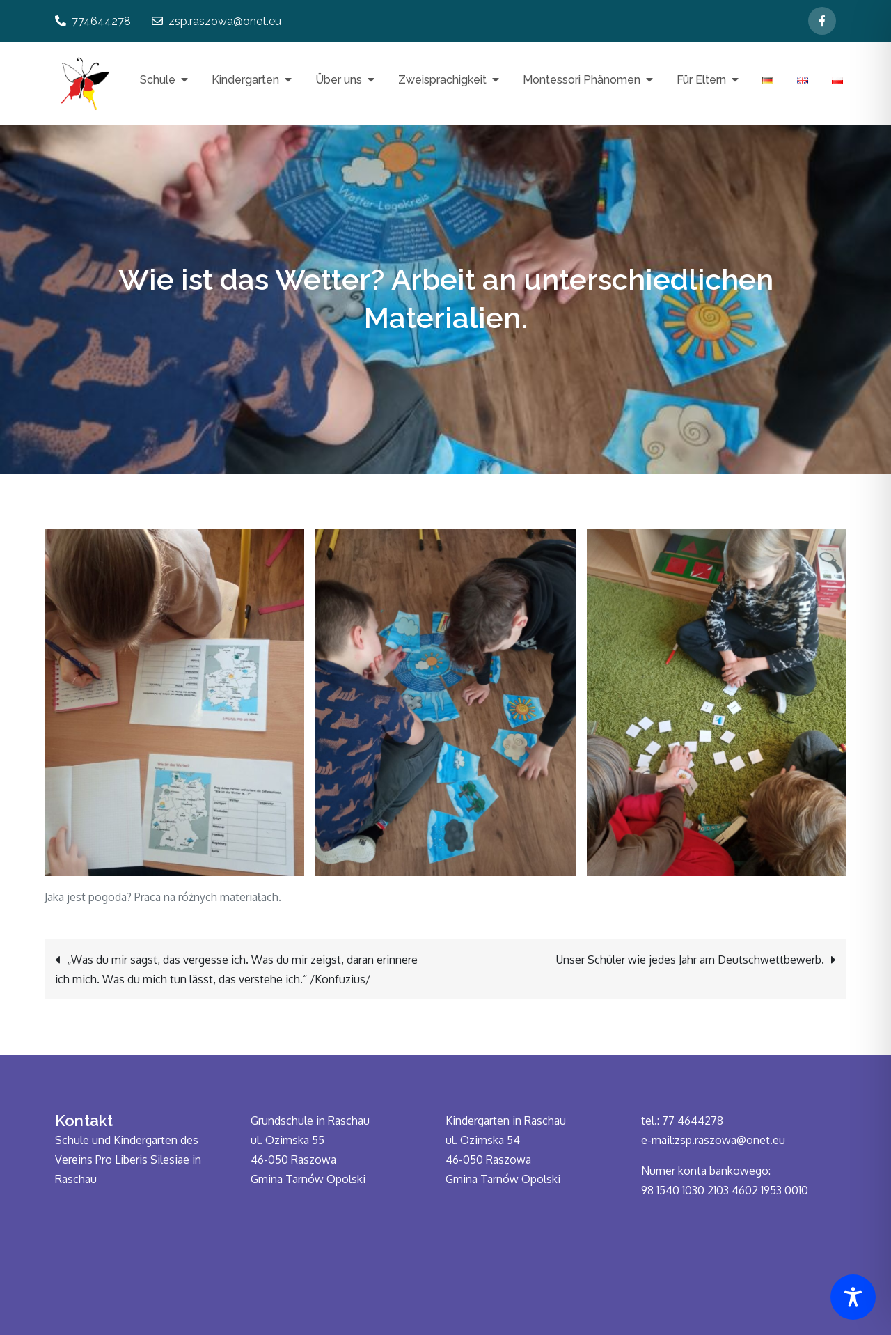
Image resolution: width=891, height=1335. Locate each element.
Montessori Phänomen (581, 79)
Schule (157, 79)
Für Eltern (701, 79)
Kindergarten (245, 79)
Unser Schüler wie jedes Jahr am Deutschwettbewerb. (690, 960)
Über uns (338, 79)
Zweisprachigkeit (442, 79)
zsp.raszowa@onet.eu (216, 21)
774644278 (93, 21)
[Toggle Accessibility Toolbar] (853, 1297)
